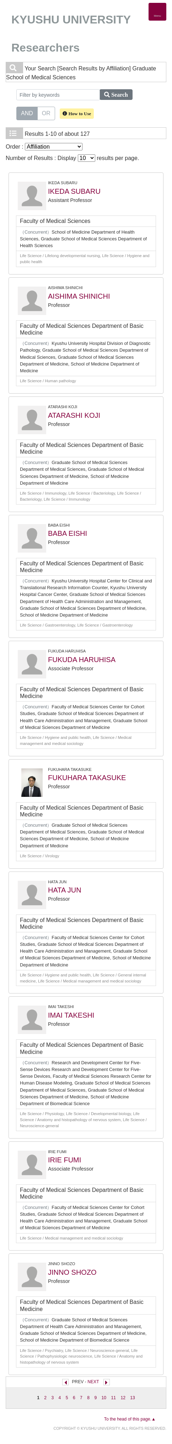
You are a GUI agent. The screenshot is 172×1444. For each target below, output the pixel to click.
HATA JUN (64, 890)
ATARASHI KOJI (74, 415)
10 (104, 1397)
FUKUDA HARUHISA (81, 660)
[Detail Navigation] (157, 12)
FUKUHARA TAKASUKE (87, 778)
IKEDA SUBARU (74, 191)
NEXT (93, 1381)
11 (113, 1397)
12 (122, 1397)
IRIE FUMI (64, 1160)
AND (27, 112)
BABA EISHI (67, 533)
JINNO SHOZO (72, 1272)
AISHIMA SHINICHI (79, 296)
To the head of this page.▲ (130, 1419)
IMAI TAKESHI (71, 1015)
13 (132, 1397)
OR (46, 112)
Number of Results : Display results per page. (72, 158)
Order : (44, 146)
